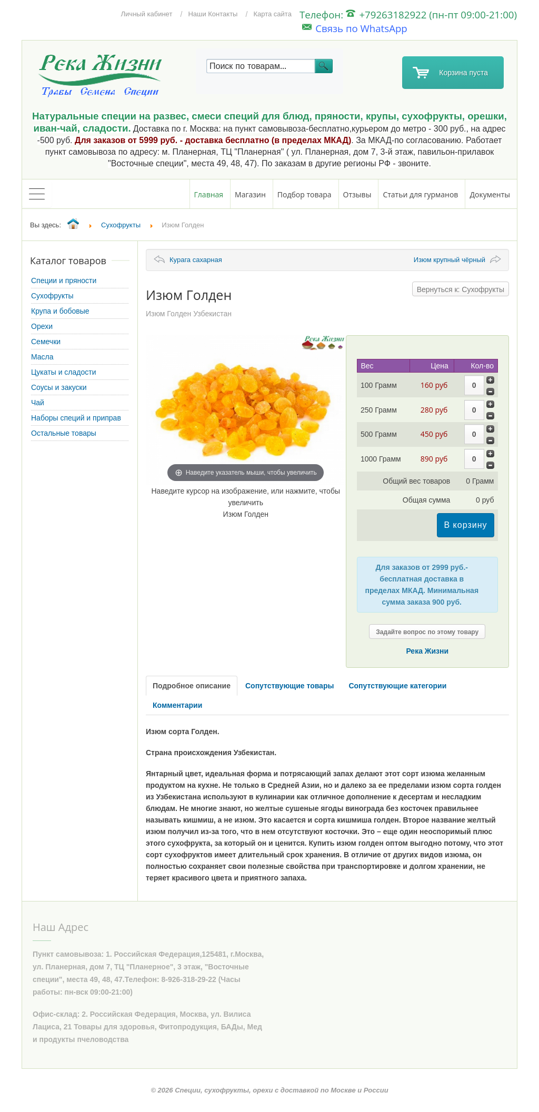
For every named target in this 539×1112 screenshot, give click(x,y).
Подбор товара (304, 194)
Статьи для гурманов (420, 194)
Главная (209, 194)
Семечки (46, 341)
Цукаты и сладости (63, 372)
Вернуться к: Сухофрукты (460, 289)
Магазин (250, 194)
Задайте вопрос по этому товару (427, 632)
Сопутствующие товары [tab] (289, 686)
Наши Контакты (212, 14)
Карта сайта (272, 14)
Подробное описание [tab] (192, 686)
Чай (37, 402)
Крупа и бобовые (60, 311)
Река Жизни (427, 651)
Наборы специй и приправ (76, 418)
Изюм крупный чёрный (449, 260)
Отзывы (357, 194)
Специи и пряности (63, 280)
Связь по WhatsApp (354, 28)
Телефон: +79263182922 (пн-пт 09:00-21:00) (408, 14)
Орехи (42, 326)
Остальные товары (63, 433)
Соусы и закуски (59, 387)
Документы (490, 194)
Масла (42, 357)
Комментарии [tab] (177, 705)
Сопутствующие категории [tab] (397, 686)
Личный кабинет (147, 14)
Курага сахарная (195, 260)
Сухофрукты (52, 296)
